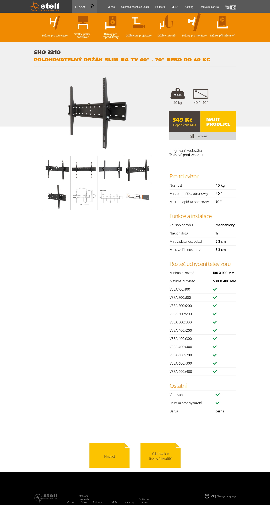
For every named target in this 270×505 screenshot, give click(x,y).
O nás (70, 502)
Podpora (97, 502)
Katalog (129, 502)
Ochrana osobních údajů (84, 499)
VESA (115, 502)
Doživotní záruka (144, 501)
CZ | (223, 496)
